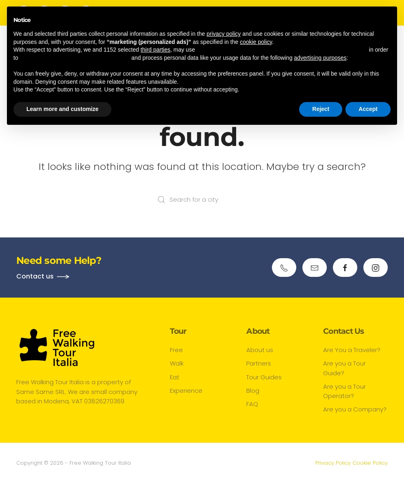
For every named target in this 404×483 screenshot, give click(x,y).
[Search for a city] (202, 199)
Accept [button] (368, 109)
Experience (186, 390)
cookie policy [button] (256, 42)
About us (259, 350)
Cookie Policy (370, 463)
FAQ (252, 404)
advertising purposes (320, 57)
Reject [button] (320, 109)
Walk (177, 363)
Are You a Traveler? (351, 350)
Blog (252, 390)
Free (176, 350)
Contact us (35, 276)
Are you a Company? (355, 409)
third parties (155, 49)
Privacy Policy (333, 463)
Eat (174, 377)
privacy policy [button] (223, 33)
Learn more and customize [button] (62, 109)
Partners (258, 363)
